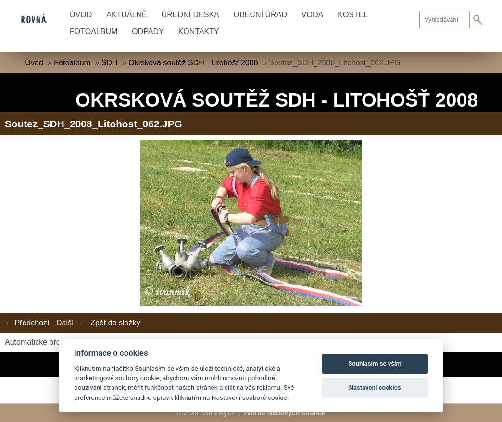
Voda (312, 15)
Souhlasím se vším (375, 363)
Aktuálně (126, 15)
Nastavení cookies (375, 387)
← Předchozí (27, 323)
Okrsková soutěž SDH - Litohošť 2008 (193, 63)
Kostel (353, 15)
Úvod (81, 15)
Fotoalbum (93, 31)
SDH (109, 63)
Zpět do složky (115, 323)
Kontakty (198, 31)
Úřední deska (190, 15)
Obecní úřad (260, 15)
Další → (70, 323)
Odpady (147, 31)
